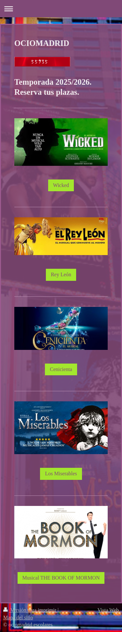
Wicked (61, 185)
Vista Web (108, 610)
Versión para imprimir (30, 610)
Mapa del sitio (18, 617)
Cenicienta (61, 369)
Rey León (61, 274)
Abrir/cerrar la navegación (61, 9)
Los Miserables (61, 473)
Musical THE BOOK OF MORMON (61, 578)
